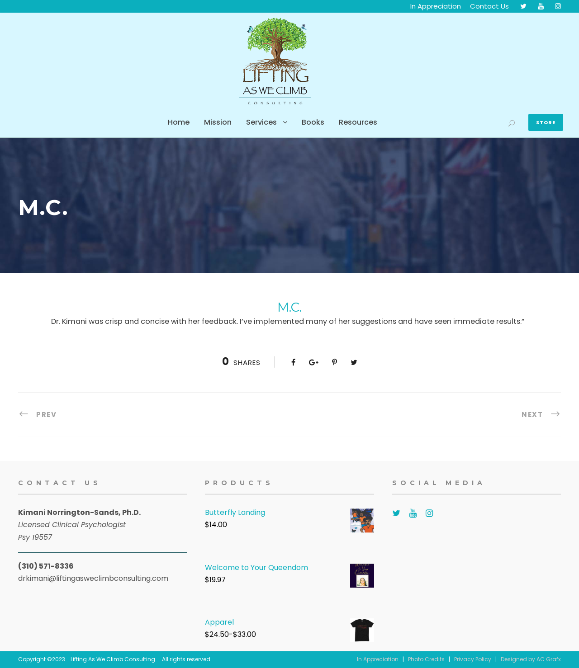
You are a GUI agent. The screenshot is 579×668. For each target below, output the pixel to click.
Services (261, 122)
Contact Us (489, 6)
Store (545, 122)
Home (179, 122)
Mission (218, 122)
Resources (358, 122)
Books (313, 122)
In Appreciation (435, 6)
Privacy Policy (472, 659)
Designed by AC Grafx (531, 659)
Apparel (219, 622)
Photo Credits (426, 659)
